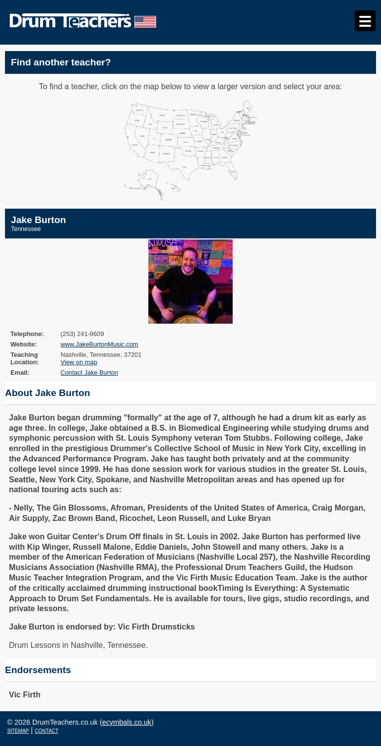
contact (47, 730)
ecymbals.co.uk (126, 722)
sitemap (18, 730)
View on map (79, 362)
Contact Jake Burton (89, 372)
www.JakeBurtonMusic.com (99, 344)
